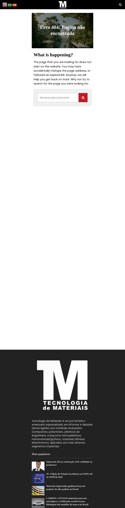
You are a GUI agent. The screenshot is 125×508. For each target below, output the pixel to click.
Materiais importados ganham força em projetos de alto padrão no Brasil (65, 488)
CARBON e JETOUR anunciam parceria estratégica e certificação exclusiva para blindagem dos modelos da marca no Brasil (67, 501)
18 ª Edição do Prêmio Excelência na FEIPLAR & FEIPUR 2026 (69, 475)
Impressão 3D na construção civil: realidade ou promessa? (69, 463)
